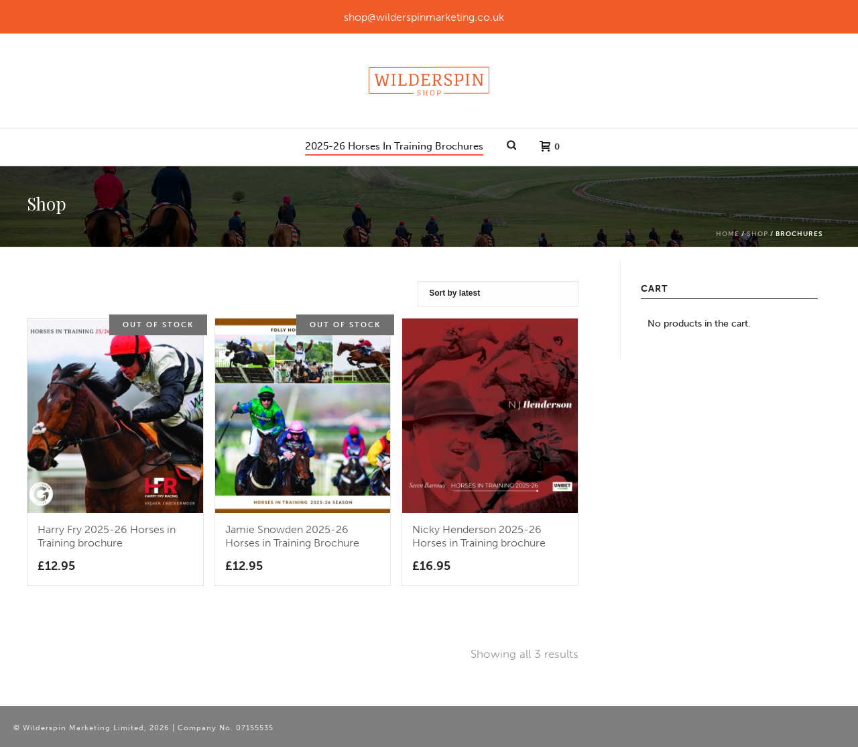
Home (727, 234)
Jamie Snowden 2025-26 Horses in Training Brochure (292, 536)
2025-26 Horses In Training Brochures (394, 146)
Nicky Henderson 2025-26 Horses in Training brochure (479, 536)
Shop (757, 234)
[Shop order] (498, 293)
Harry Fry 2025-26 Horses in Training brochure (107, 536)
